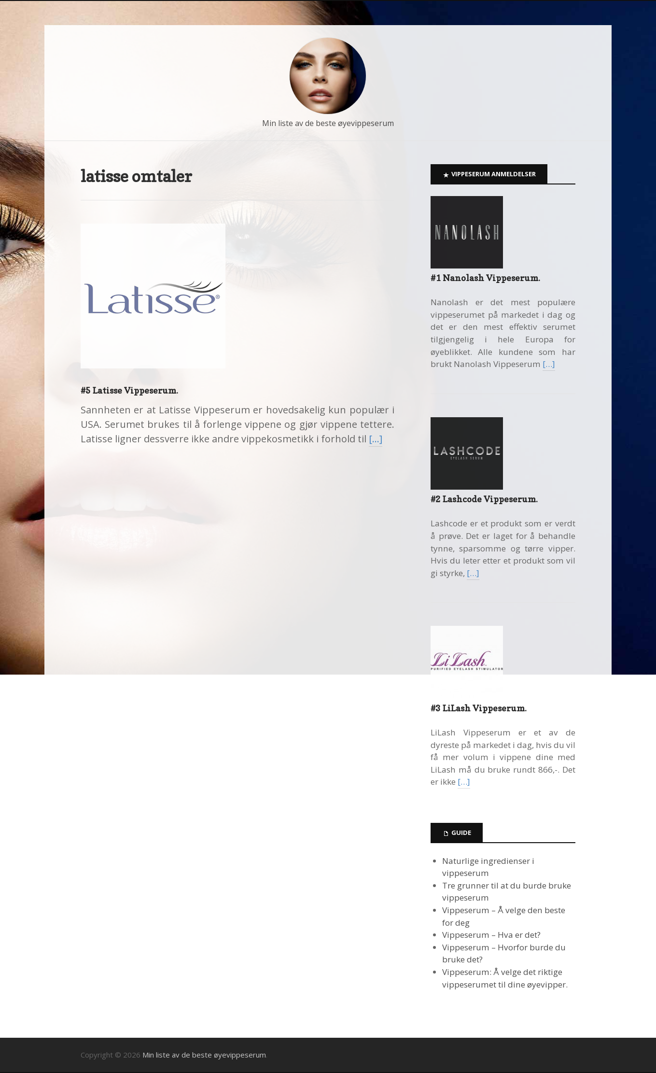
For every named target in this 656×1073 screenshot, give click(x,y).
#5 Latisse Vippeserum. (129, 390)
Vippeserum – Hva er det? (491, 934)
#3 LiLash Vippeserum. (479, 708)
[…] (375, 438)
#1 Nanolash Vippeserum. (485, 278)
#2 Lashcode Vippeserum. (484, 499)
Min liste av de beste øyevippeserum (328, 123)
